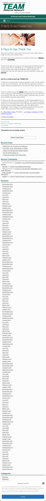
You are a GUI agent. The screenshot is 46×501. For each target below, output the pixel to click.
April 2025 (5, 201)
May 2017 (5, 404)
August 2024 (6, 219)
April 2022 (5, 279)
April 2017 (5, 406)
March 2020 (6, 331)
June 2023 (5, 249)
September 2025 (7, 191)
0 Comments (4, 125)
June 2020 (5, 324)
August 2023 (6, 245)
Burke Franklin (6, 172)
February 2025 (6, 206)
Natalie (4, 176)
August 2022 (6, 270)
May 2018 (5, 378)
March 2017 (6, 409)
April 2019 (5, 355)
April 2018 (5, 380)
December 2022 (7, 262)
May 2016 (5, 430)
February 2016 (6, 437)
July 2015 (5, 452)
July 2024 (5, 221)
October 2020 (6, 316)
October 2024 (6, 214)
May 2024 (5, 225)
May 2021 (5, 301)
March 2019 (6, 357)
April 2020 (5, 329)
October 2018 (6, 368)
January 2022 (6, 283)
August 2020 (6, 320)
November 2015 (7, 443)
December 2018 (7, 363)
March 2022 (6, 281)
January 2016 (6, 439)
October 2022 (6, 266)
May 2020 (5, 327)
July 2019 (5, 348)
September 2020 (7, 318)
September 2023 (7, 242)
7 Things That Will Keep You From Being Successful (26, 176)
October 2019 (6, 342)
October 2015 (6, 445)
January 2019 (6, 361)
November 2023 (7, 238)
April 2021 (5, 303)
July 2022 (5, 273)
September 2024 (7, 216)
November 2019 (7, 339)
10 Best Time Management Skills (20, 166)
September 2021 (7, 292)
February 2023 (6, 257)
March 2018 (6, 383)
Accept (23, 496)
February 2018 (6, 385)
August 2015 (6, 450)
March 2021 (6, 305)
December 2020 (7, 311)
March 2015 (6, 460)
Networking (18, 123)
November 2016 (7, 417)
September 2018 (7, 370)
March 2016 (6, 434)
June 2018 (5, 376)
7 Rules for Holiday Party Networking (14, 155)
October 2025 (6, 188)
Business (3, 123)
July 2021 (5, 296)
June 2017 (5, 402)
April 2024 (5, 227)
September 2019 (7, 344)
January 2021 (6, 309)
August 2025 (6, 193)
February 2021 (6, 307)
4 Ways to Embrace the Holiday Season (15, 150)
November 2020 (7, 314)
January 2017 (6, 413)
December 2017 (7, 389)
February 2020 (7, 333)
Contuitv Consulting (7, 117)
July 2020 (5, 322)
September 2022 (7, 268)
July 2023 (5, 247)
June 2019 (5, 350)
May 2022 (5, 277)
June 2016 (5, 428)
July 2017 (5, 400)
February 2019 (6, 359)
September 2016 (7, 421)
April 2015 (5, 458)
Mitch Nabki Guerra (9, 112)
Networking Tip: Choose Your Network (15, 146)
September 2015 (7, 447)
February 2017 (6, 411)
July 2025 (5, 195)
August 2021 (6, 294)
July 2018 (5, 374)
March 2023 (6, 255)
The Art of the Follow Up (11, 153)
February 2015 (6, 462)
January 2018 (6, 387)
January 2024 (6, 234)
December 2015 (7, 441)
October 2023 (6, 240)
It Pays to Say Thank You (16, 49)
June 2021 (5, 298)
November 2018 (7, 365)
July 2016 (5, 426)
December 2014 (7, 467)
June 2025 (5, 197)
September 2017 (7, 396)
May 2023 (5, 251)
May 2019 (5, 352)
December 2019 (7, 337)
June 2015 (5, 454)
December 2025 (7, 184)
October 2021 (6, 290)
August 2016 (6, 424)
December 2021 (7, 286)
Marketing (10, 123)
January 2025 (6, 208)
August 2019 (6, 346)
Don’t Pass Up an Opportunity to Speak (15, 148)
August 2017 (6, 398)
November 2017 (7, 391)
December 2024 (7, 210)
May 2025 (5, 199)
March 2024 (6, 229)
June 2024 (5, 223)
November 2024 (7, 212)
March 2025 (6, 204)
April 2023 (5, 253)
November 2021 (7, 288)
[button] (43, 483)
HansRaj (4, 166)
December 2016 (7, 415)
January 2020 (6, 335)
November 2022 (7, 264)
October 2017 (6, 393)
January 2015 (6, 465)
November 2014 (7, 469)
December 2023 (7, 236)
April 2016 (5, 432)
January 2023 (6, 260)
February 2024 (6, 232)
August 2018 (6, 372)
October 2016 (6, 419)
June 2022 (5, 275)
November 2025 (7, 186)
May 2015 (5, 456)
